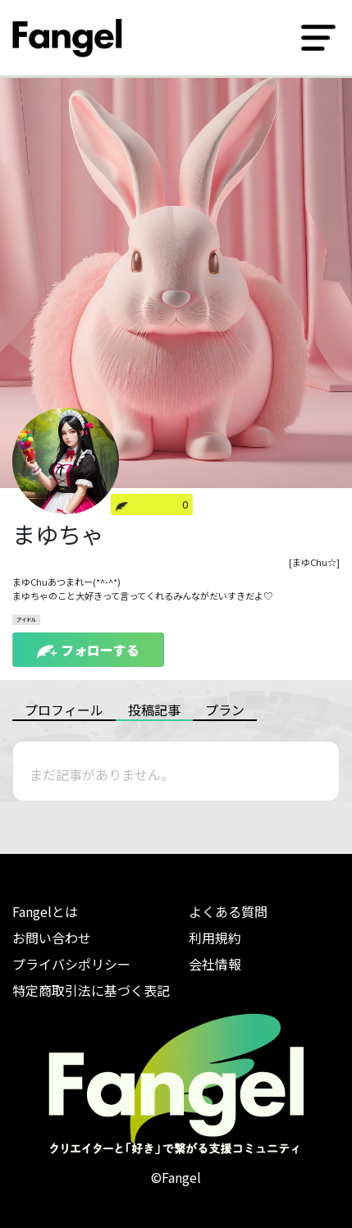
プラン (225, 709)
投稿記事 (154, 709)
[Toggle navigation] (318, 37)
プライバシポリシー (71, 964)
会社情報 (215, 964)
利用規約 (215, 937)
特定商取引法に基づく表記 (91, 990)
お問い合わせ (51, 937)
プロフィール (64, 709)
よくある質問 (228, 911)
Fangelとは (45, 911)
